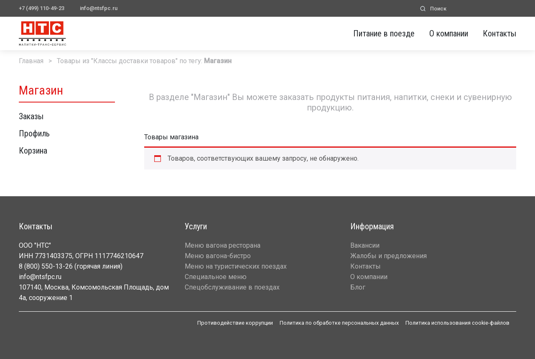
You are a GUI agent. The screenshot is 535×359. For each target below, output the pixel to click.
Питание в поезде (384, 33)
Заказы (31, 116)
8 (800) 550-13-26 (46, 266)
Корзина (33, 151)
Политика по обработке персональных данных (339, 323)
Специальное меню (216, 277)
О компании (448, 33)
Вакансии (365, 245)
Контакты (499, 33)
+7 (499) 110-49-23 (41, 8)
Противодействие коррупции (235, 323)
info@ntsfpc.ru (98, 8)
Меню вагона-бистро (218, 256)
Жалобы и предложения (388, 256)
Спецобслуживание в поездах (232, 287)
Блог (357, 287)
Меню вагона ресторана (222, 245)
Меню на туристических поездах (236, 266)
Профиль (34, 133)
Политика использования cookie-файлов (457, 323)
